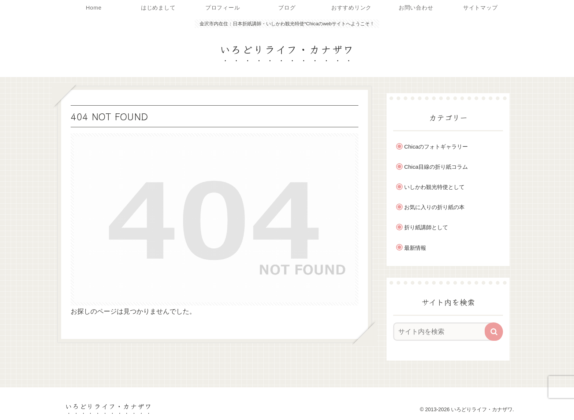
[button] (494, 331)
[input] (443, 331)
